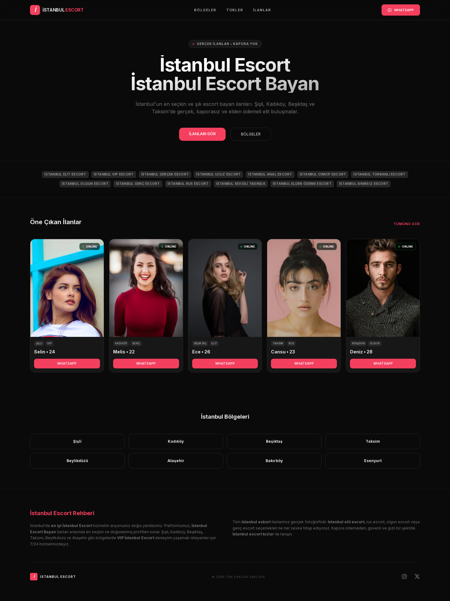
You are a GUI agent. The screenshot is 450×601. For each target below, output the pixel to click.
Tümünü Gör (406, 224)
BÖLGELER (251, 134)
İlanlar (262, 10)
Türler (234, 10)
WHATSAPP (401, 10)
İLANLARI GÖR (202, 133)
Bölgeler (205, 10)
